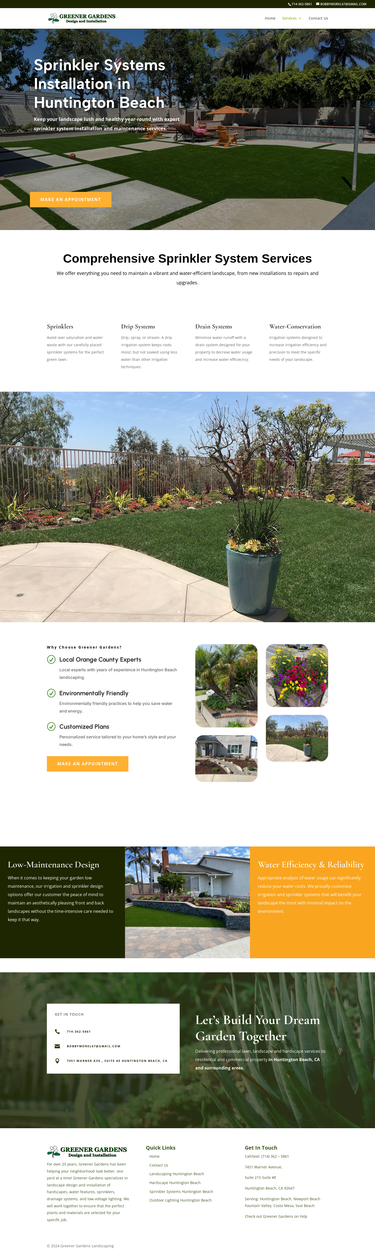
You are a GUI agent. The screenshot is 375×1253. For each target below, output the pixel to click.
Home (270, 18)
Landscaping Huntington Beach (176, 1173)
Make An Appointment (70, 199)
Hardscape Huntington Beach (175, 1182)
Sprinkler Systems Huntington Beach (181, 1191)
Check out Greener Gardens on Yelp (276, 1216)
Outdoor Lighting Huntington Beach (180, 1200)
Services (289, 18)
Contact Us (318, 18)
